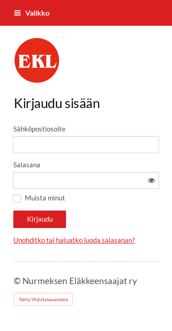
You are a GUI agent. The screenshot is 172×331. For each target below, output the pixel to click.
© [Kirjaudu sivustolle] (18, 280)
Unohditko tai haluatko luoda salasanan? (74, 240)
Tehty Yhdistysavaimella (43, 299)
